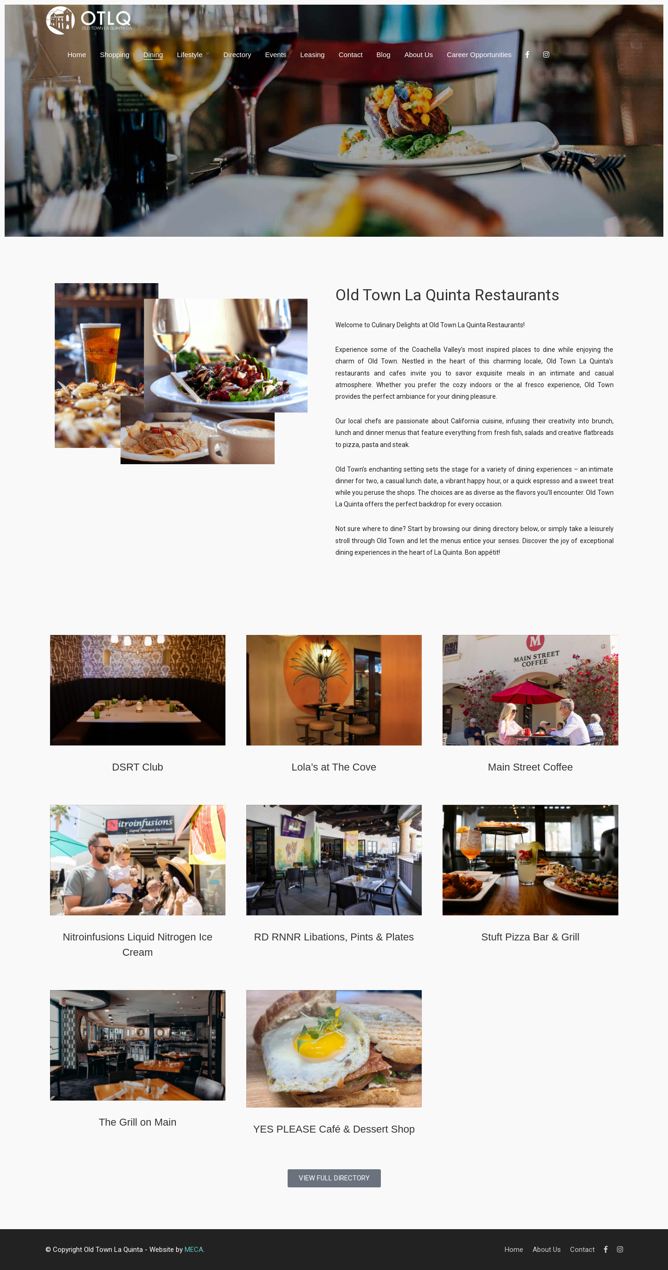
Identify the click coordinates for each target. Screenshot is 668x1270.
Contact (351, 54)
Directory (237, 54)
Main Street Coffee (530, 767)
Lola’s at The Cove (334, 767)
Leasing (312, 54)
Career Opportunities (479, 54)
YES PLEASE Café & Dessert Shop (334, 1129)
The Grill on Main (138, 1122)
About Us (419, 54)
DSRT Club (137, 767)
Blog (384, 54)
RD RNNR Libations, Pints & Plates (334, 937)
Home (77, 54)
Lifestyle (189, 54)
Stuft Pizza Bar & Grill (531, 937)
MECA (194, 1249)
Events (276, 54)
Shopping (114, 54)
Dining (153, 54)
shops (406, 492)
